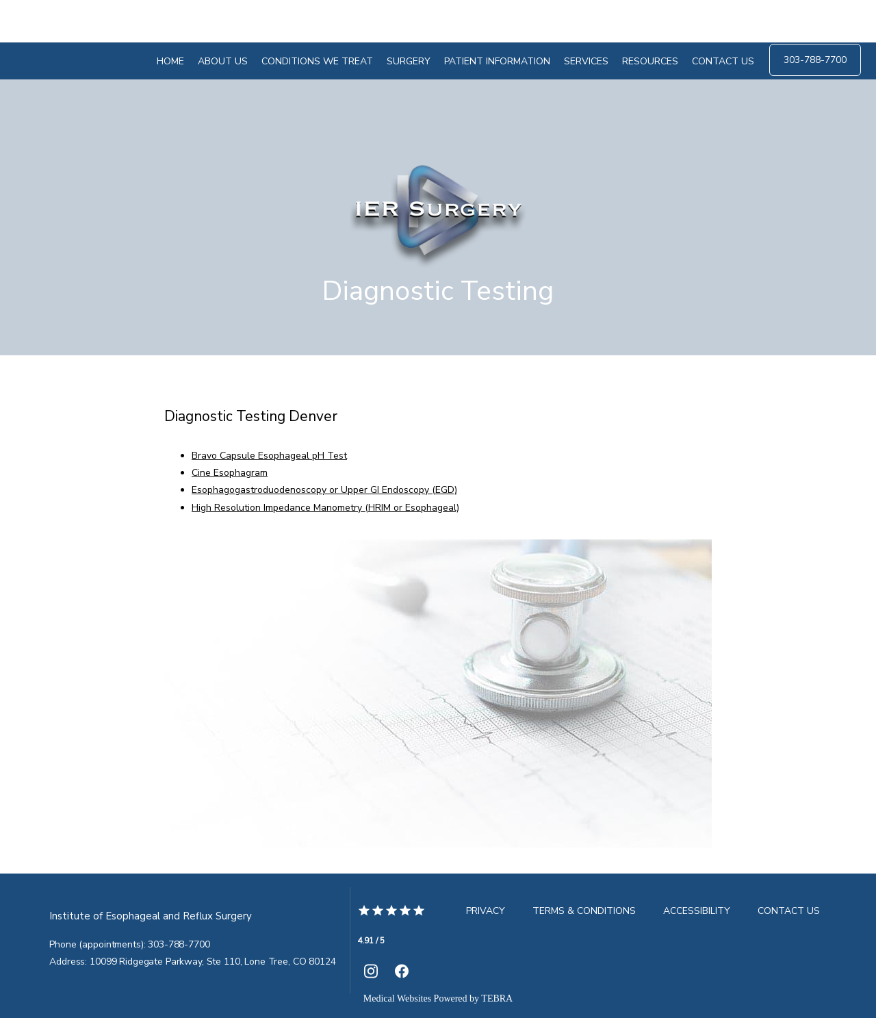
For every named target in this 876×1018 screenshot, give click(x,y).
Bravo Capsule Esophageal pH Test (269, 455)
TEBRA (497, 998)
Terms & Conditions (584, 910)
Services (586, 61)
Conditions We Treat (317, 61)
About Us (223, 61)
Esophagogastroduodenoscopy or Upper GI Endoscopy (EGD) (324, 489)
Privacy (485, 910)
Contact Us (723, 61)
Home (170, 61)
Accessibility (696, 910)
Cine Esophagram (230, 472)
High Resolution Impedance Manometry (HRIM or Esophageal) (325, 507)
